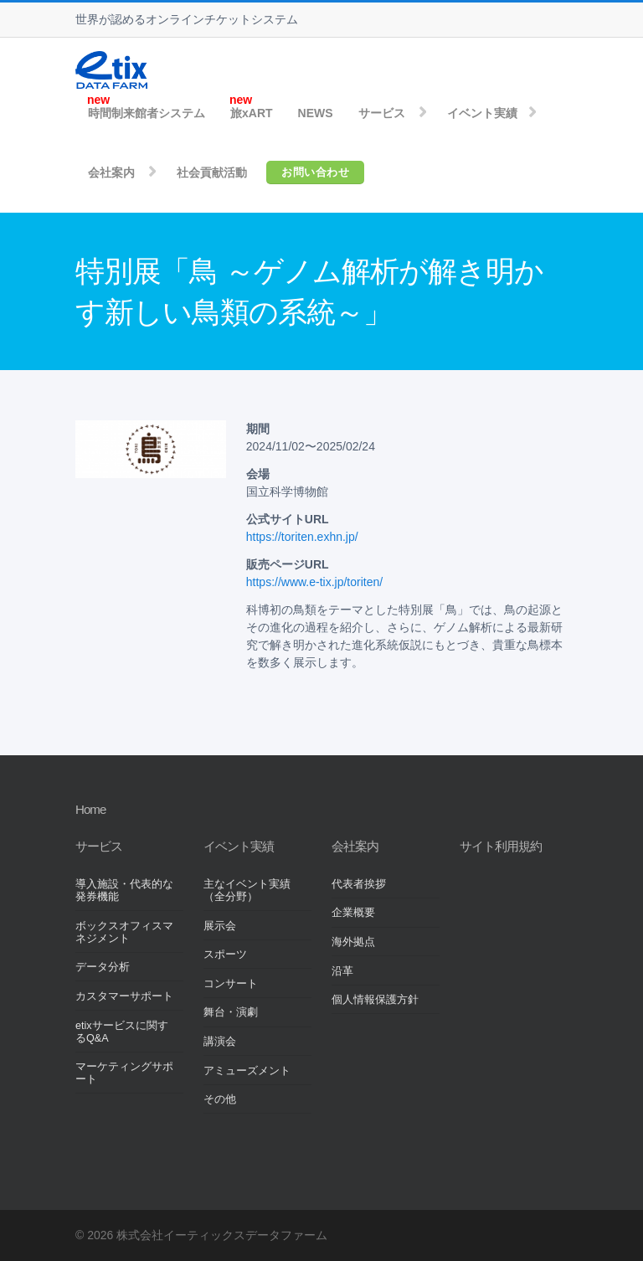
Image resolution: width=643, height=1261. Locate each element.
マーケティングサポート (124, 1073)
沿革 (342, 971)
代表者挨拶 (359, 884)
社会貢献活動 (212, 172)
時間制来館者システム (146, 113)
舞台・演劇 (230, 1012)
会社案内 (111, 172)
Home (90, 809)
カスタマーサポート (124, 996)
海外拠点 (353, 942)
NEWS (315, 113)
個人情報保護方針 (375, 1000)
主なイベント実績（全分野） (247, 890)
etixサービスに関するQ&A (121, 1032)
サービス (381, 113)
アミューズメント (247, 1071)
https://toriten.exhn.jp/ (302, 536)
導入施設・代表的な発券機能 (124, 890)
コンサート (230, 984)
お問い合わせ (315, 172)
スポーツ (225, 954)
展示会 (219, 926)
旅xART (251, 113)
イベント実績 (482, 113)
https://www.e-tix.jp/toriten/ (314, 582)
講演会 (219, 1041)
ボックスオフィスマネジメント (124, 932)
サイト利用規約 (501, 846)
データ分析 (102, 967)
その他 (219, 1099)
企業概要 (353, 913)
